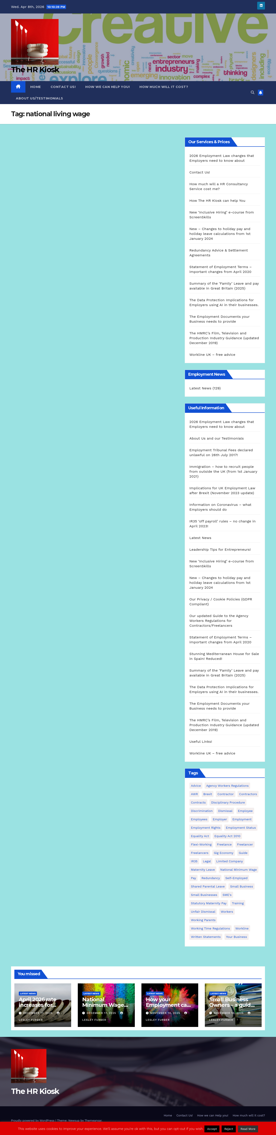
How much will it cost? (163, 87)
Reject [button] (228, 1129)
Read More (248, 1129)
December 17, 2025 (38, 1013)
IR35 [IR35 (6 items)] (194, 861)
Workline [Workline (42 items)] (242, 928)
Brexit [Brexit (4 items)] (207, 794)
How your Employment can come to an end (168, 1005)
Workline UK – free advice (212, 354)
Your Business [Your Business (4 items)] (236, 937)
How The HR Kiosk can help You (217, 200)
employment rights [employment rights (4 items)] (206, 827)
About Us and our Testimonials (216, 438)
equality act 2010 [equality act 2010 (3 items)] (227, 836)
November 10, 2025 (165, 1013)
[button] (252, 92)
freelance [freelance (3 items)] (224, 844)
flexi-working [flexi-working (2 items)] (201, 844)
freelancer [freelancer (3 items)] (245, 844)
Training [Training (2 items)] (238, 903)
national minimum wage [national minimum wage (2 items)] (238, 869)
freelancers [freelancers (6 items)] (199, 853)
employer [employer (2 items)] (220, 819)
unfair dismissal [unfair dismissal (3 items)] (203, 911)
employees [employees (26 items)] (199, 819)
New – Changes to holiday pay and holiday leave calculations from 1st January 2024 (220, 234)
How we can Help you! (107, 87)
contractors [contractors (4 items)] (248, 794)
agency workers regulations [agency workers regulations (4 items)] (227, 785)
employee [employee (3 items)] (245, 811)
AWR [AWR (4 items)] (194, 794)
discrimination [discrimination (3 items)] (202, 811)
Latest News (200, 388)
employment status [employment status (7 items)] (241, 827)
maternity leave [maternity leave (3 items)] (203, 869)
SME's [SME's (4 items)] (227, 895)
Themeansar (93, 1120)
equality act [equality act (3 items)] (200, 836)
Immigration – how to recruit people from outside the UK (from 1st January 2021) (223, 471)
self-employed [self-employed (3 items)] (236, 878)
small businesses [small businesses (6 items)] (204, 895)
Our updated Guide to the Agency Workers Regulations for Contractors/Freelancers (218, 621)
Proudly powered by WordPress (33, 1120)
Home (35, 87)
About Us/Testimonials (39, 98)
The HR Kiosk (35, 69)
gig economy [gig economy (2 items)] (223, 853)
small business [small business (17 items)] (241, 886)
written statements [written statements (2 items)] (206, 937)
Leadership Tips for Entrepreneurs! (220, 549)
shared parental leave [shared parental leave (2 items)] (208, 886)
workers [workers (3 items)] (227, 911)
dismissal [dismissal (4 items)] (225, 811)
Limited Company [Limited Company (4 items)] (229, 861)
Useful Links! (200, 741)
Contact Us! (63, 87)
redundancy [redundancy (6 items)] (211, 878)
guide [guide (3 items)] (243, 853)
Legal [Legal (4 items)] (207, 861)
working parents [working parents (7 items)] (203, 920)
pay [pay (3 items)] (193, 878)
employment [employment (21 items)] (242, 819)
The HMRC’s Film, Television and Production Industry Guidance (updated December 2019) (224, 338)
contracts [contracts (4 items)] (198, 802)
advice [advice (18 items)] (196, 785)
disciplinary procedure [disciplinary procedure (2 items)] (228, 802)
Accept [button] (212, 1129)
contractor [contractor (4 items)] (225, 794)
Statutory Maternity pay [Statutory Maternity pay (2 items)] (209, 903)
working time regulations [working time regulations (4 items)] (210, 928)
